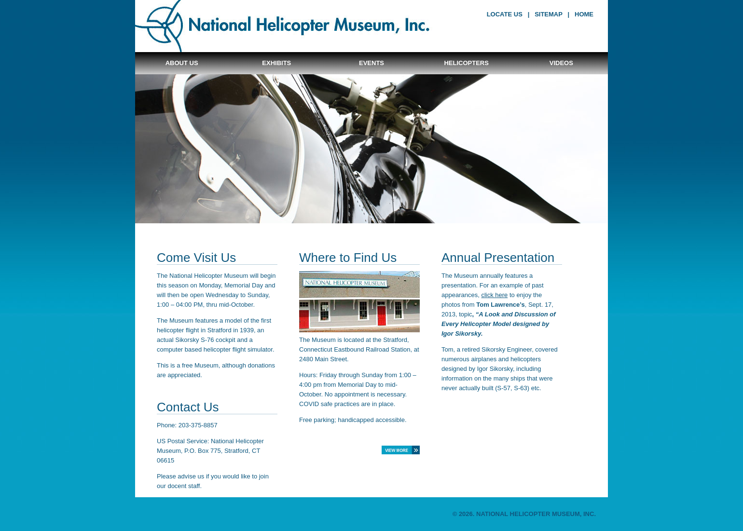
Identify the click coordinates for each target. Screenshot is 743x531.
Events (371, 63)
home (584, 14)
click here (494, 295)
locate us (505, 14)
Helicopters (466, 63)
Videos (561, 63)
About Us (181, 63)
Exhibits (276, 63)
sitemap (549, 14)
